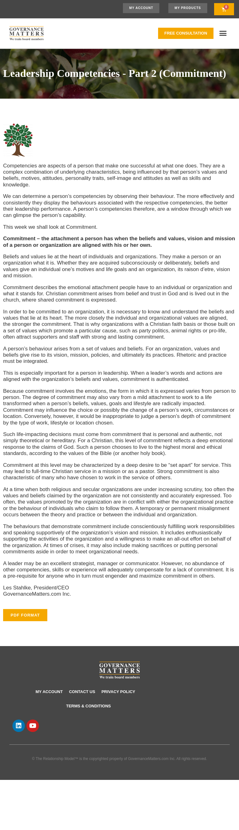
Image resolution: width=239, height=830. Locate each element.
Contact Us (82, 691)
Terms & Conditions (88, 706)
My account (49, 691)
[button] (223, 33)
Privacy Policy (118, 691)
